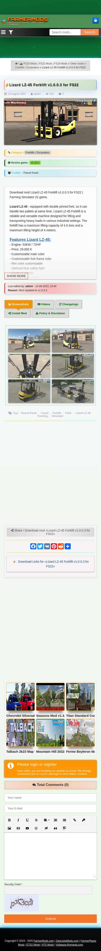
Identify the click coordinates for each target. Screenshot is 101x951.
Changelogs (68, 304)
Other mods (77, 63)
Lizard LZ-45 (83, 413)
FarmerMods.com (44, 940)
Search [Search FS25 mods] (89, 32)
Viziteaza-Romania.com (69, 944)
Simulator (57, 416)
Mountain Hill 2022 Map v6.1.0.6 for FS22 (50, 751)
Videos (44, 304)
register (43, 773)
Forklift (56, 413)
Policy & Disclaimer (50, 313)
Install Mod (17, 313)
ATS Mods (48, 944)
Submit (50, 918)
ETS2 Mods (33, 944)
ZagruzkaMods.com (67, 940)
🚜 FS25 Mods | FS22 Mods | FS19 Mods (43, 63)
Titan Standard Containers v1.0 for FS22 (80, 715)
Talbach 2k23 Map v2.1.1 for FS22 (20, 751)
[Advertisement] (50, 474)
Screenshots (18, 304)
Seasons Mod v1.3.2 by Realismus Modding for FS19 (50, 715)
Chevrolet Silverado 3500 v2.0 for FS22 (20, 715)
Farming (42, 416)
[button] (9, 820)
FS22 (68, 413)
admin (37, 93)
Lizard (44, 413)
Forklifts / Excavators (27, 67)
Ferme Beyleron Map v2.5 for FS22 (80, 751)
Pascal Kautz (29, 413)
